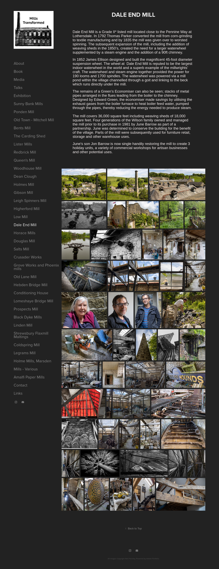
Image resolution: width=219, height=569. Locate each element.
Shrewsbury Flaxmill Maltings (31, 334)
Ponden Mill (24, 111)
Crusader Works (28, 257)
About (19, 63)
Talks (18, 87)
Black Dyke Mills (28, 317)
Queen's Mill (24, 160)
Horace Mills (24, 232)
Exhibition (22, 95)
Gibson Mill (23, 192)
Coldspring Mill (27, 344)
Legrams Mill (25, 352)
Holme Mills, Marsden (32, 361)
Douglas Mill (24, 241)
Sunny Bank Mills (28, 103)
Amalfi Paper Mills (29, 377)
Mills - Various (26, 369)
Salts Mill (21, 249)
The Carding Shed (29, 136)
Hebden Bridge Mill (30, 284)
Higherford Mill (27, 208)
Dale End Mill (25, 224)
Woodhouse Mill (28, 168)
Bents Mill (22, 128)
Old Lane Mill (25, 276)
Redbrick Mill (25, 152)
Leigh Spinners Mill (30, 200)
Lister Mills (23, 144)
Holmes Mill (24, 184)
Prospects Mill (26, 309)
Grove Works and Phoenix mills (36, 266)
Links (18, 393)
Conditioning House (31, 292)
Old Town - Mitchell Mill (34, 119)
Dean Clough (25, 176)
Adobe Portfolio (152, 558)
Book (18, 71)
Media (19, 79)
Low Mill (21, 216)
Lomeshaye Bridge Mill (33, 301)
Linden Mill (23, 325)
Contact (20, 385)
